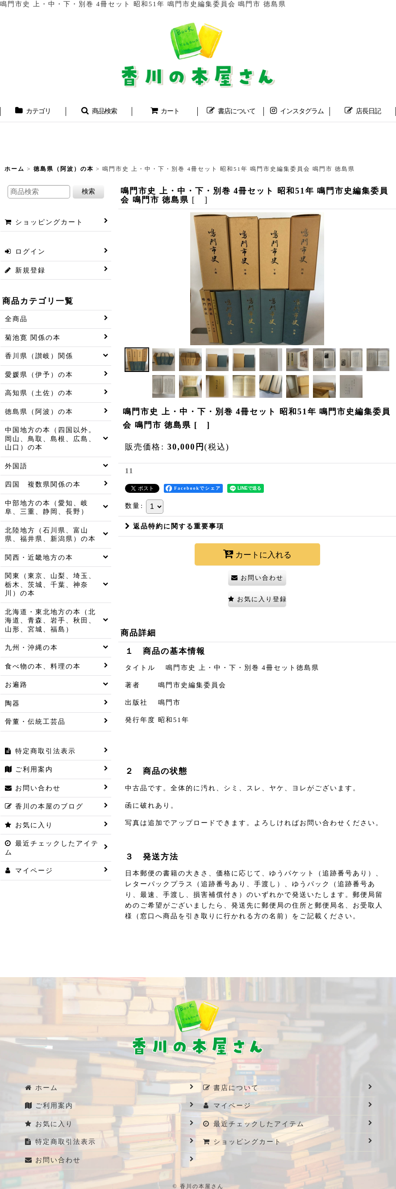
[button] (99, 112)
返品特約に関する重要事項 (174, 526)
